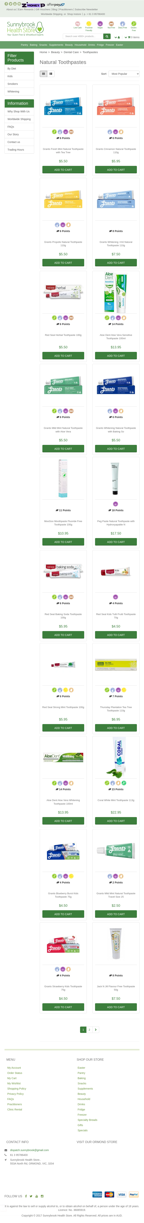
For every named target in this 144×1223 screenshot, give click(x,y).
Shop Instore (74, 14)
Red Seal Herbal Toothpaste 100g (63, 335)
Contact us (14, 142)
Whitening (13, 91)
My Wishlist (14, 1083)
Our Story (13, 134)
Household (80, 44)
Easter (119, 44)
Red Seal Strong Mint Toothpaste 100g (63, 707)
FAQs (11, 126)
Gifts (80, 1125)
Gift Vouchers (43, 9)
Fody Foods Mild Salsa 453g (29, 1208)
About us (11, 9)
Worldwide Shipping (51, 14)
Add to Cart (63, 169)
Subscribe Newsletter (86, 9)
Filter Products (16, 57)
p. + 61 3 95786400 (94, 14)
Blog (54, 9)
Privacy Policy (15, 1093)
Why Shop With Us (18, 111)
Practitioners (66, 9)
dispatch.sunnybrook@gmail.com (29, 1150)
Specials (83, 1130)
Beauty (69, 44)
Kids (10, 76)
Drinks (91, 44)
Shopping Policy (16, 1088)
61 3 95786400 (19, 1154)
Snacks (43, 44)
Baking (33, 44)
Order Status (14, 1072)
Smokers (13, 83)
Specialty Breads (87, 1119)
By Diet (12, 68)
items (132, 37)
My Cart (11, 1078)
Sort (103, 73)
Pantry (24, 44)
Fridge (100, 44)
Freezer (110, 44)
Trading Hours (16, 149)
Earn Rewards (25, 9)
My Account (14, 1067)
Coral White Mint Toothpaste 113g (116, 800)
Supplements (56, 44)
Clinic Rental (14, 1109)
